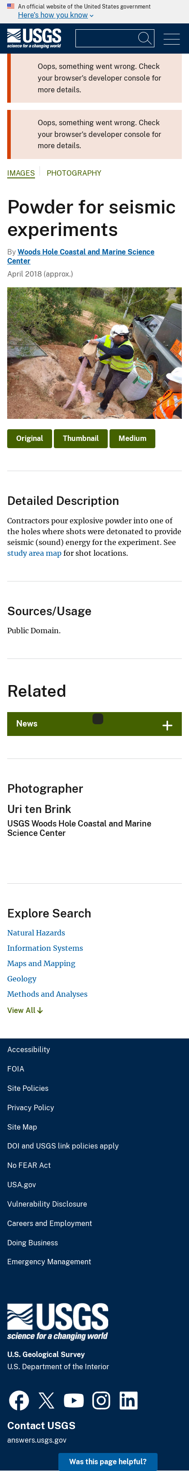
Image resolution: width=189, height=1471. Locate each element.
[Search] (145, 38)
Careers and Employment (49, 1224)
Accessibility (28, 1050)
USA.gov (21, 1185)
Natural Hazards (36, 932)
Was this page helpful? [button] (108, 1461)
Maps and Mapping (41, 963)
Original (29, 438)
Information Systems (45, 948)
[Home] (34, 46)
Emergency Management (49, 1262)
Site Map (22, 1127)
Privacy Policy (30, 1108)
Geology (21, 978)
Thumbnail (81, 438)
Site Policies (27, 1089)
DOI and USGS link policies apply (63, 1146)
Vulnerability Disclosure (47, 1204)
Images (21, 173)
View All (25, 1010)
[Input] (114, 38)
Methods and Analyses (47, 994)
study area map (34, 553)
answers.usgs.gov (36, 1440)
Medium (132, 438)
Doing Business (32, 1243)
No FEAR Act (29, 1166)
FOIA (15, 1069)
